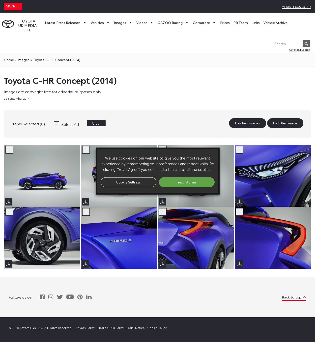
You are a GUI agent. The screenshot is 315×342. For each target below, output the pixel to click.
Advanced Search (299, 49)
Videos (145, 22)
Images (123, 22)
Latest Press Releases (66, 22)
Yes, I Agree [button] (187, 182)
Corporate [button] (204, 22)
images (23, 59)
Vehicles (100, 22)
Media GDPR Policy (110, 327)
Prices (225, 22)
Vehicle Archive (275, 22)
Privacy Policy (85, 327)
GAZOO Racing (173, 22)
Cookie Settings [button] (128, 182)
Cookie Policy (157, 327)
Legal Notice (135, 327)
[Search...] (291, 43)
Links (256, 22)
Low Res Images (247, 123)
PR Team (240, 22)
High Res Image (285, 123)
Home (9, 59)
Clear (96, 123)
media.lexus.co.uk (296, 6)
